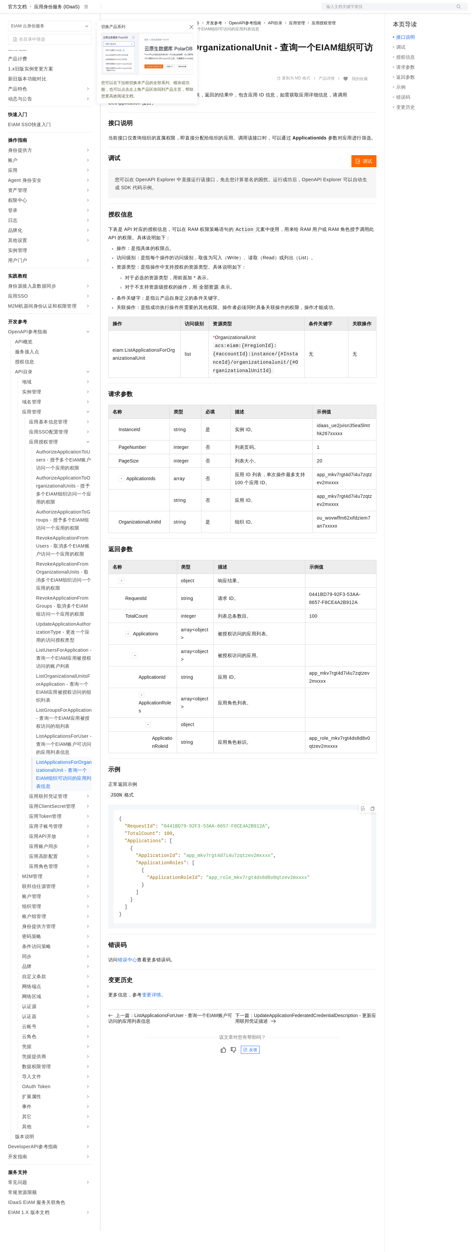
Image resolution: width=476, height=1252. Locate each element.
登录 (457, 10)
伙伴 (181, 10)
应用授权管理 (324, 44)
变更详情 (151, 1020)
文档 (386, 10)
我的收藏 (360, 100)
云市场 (163, 10)
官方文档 (17, 28)
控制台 (416, 10)
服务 (197, 10)
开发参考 (214, 44)
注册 (432, 10)
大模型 (68, 10)
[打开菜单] (10, 10)
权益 (128, 10)
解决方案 (107, 10)
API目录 (275, 44)
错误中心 (127, 985)
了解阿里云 (220, 10)
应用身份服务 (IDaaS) (57, 28)
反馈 (250, 1075)
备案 (400, 10)
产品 (87, 10)
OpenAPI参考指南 (245, 44)
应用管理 (297, 44)
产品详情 (327, 99)
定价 (144, 10)
